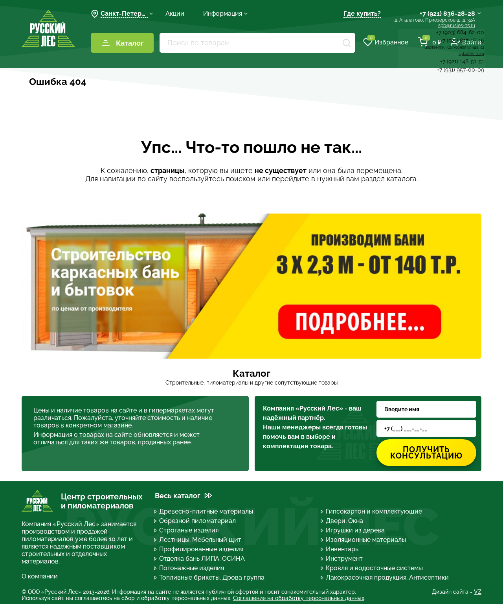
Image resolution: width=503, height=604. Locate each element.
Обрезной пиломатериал (195, 521)
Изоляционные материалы (363, 539)
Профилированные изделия (199, 549)
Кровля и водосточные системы (372, 568)
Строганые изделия (186, 530)
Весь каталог (183, 496)
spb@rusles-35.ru (456, 25)
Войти (466, 42)
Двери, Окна (342, 521)
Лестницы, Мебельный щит (198, 539)
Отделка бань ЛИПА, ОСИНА (200, 558)
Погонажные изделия (189, 568)
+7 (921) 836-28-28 (447, 13)
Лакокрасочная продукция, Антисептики (385, 577)
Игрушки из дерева (353, 530)
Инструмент (342, 558)
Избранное (385, 42)
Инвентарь (339, 549)
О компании (40, 576)
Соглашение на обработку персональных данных (298, 598)
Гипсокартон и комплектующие (371, 511)
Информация (225, 13)
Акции (174, 13)
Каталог (122, 43)
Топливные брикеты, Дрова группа (209, 577)
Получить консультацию (426, 452)
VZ (477, 592)
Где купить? (362, 13)
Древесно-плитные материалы (204, 511)
